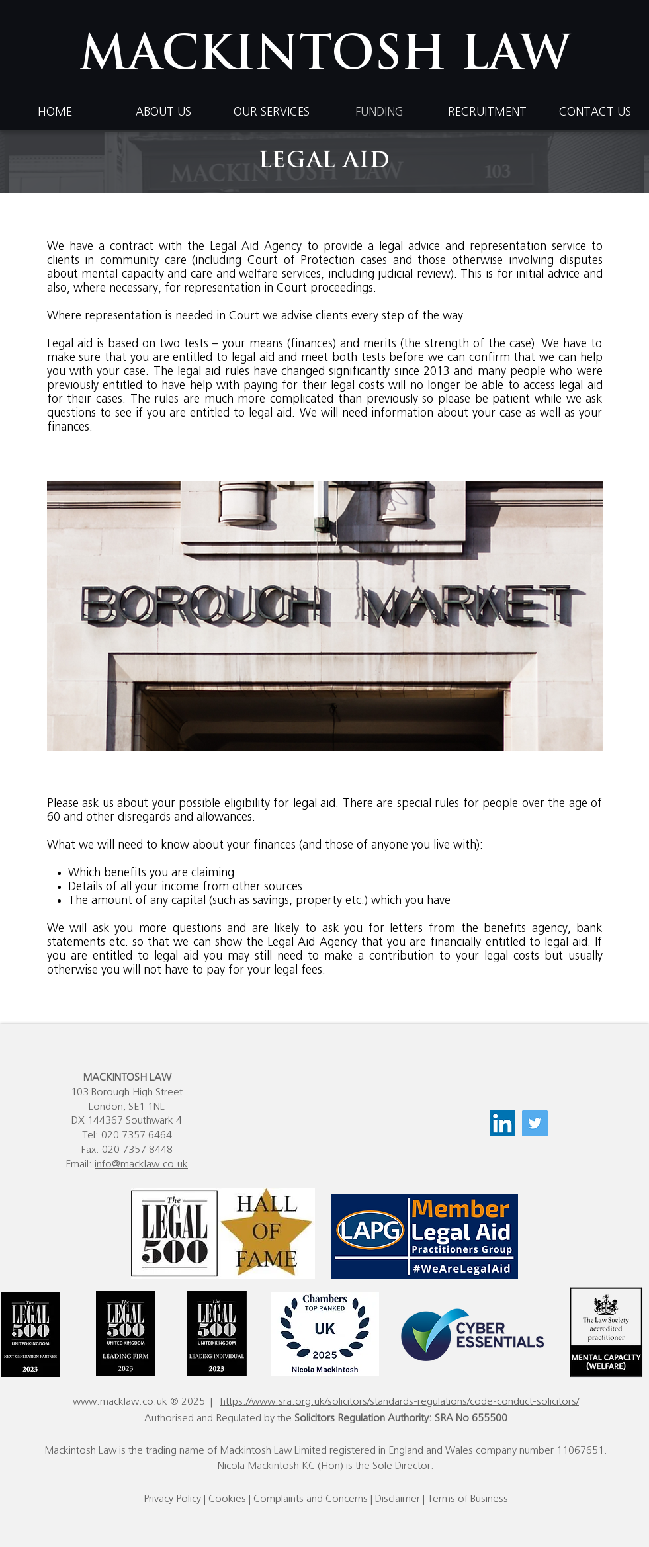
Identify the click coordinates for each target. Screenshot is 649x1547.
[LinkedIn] (502, 1123)
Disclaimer (397, 1498)
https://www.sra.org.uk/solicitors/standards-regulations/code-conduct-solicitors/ (399, 1401)
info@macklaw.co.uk (141, 1164)
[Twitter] (535, 1123)
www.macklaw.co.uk (120, 1401)
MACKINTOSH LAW (324, 57)
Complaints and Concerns (310, 1498)
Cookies (227, 1498)
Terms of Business (467, 1498)
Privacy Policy (172, 1498)
